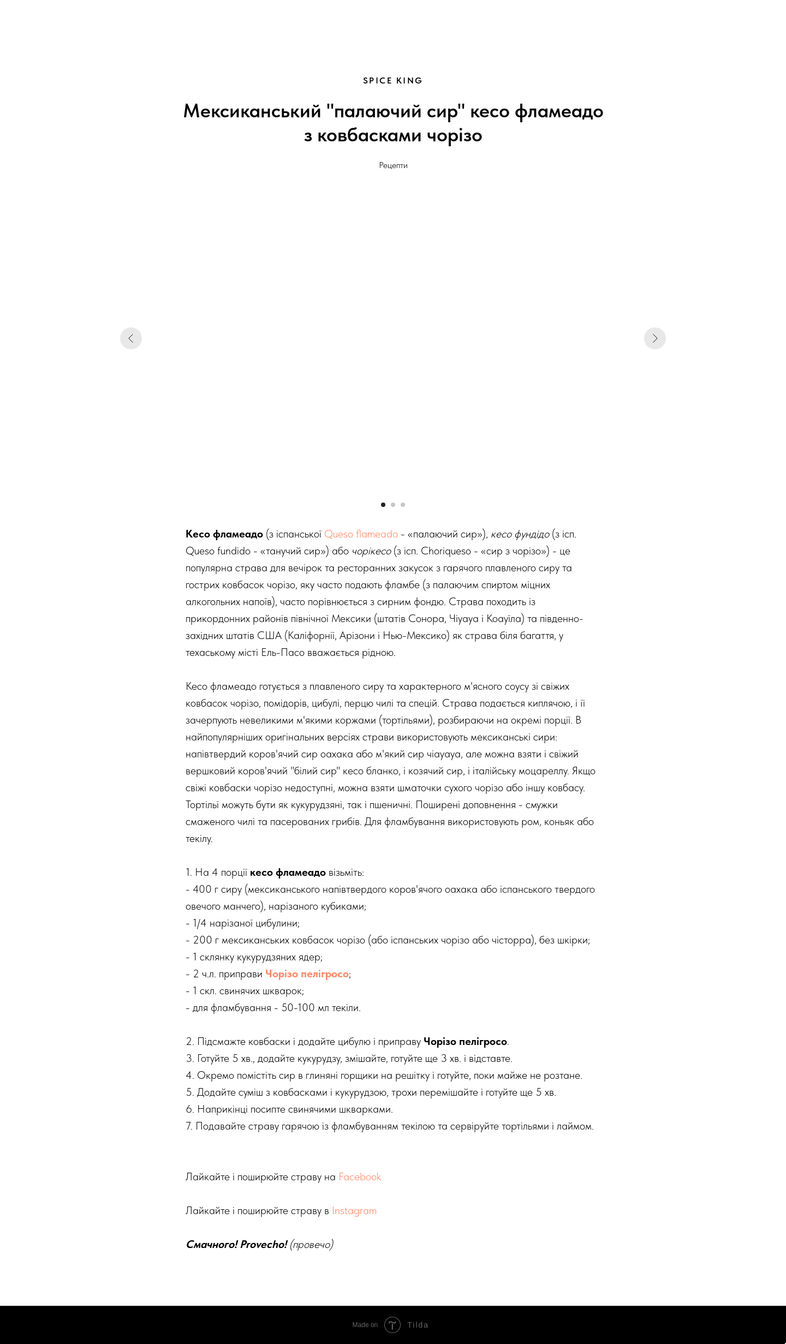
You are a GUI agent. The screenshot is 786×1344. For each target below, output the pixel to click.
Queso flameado (361, 533)
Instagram (354, 1210)
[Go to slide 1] (383, 505)
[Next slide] (655, 338)
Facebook (359, 1176)
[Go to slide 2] (393, 505)
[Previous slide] (131, 338)
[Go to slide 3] (403, 505)
